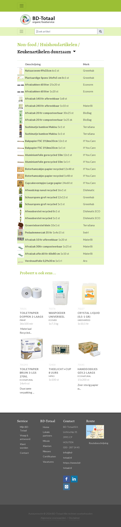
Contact (24, 452)
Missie (46, 440)
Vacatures (48, 461)
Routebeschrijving (98, 443)
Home (46, 427)
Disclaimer (74, 517)
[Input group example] (66, 31)
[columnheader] (20, 64)
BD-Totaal (47, 421)
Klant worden (24, 446)
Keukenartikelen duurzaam (44, 51)
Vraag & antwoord (25, 437)
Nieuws (47, 451)
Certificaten (49, 456)
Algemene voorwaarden (53, 517)
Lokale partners (47, 434)
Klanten (47, 446)
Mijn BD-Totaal (24, 428)
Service (22, 421)
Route (90, 421)
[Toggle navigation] (21, 6)
